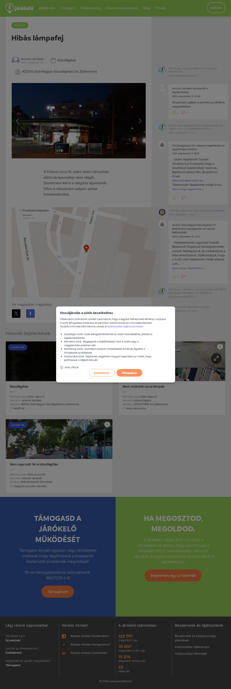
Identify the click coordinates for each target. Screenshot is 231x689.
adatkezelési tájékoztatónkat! (125, 326)
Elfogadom (129, 373)
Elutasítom (101, 373)
